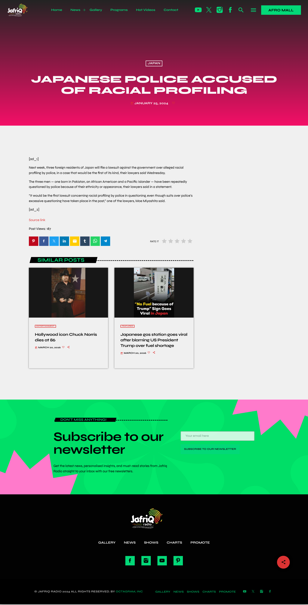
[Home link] (22, 10)
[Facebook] (230, 10)
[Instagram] (219, 10)
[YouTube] (198, 10)
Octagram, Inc (129, 592)
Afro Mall (281, 10)
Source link (37, 220)
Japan (154, 63)
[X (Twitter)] (209, 10)
